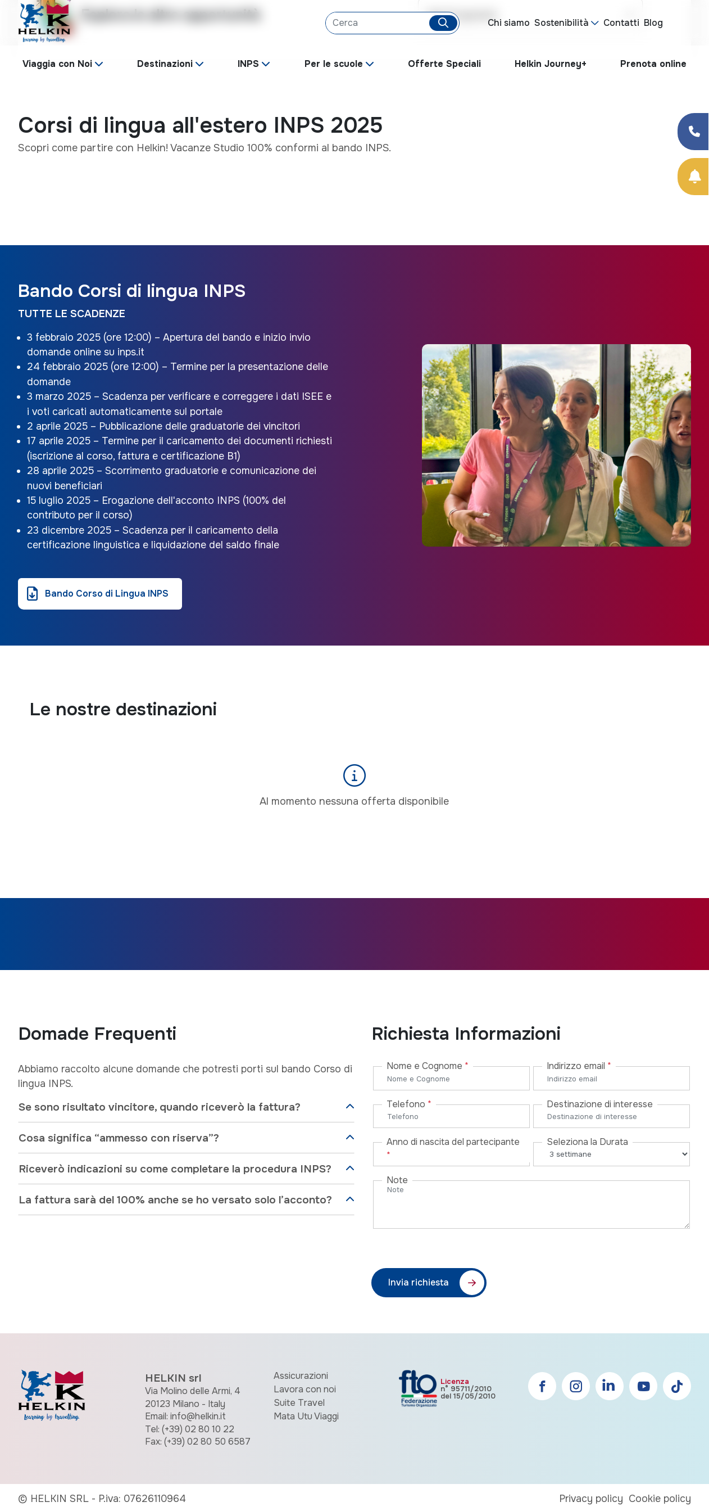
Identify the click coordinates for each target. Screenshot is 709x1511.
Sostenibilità (561, 23)
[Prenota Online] (693, 176)
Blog (653, 23)
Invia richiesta (418, 1282)
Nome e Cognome (428, 1066)
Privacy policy (591, 1498)
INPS (248, 64)
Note (397, 1180)
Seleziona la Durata (587, 1142)
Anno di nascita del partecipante (453, 1148)
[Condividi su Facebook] (693, 131)
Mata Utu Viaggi (306, 1416)
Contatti (621, 23)
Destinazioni (165, 64)
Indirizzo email (579, 1066)
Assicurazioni (301, 1376)
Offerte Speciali (444, 64)
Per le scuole (333, 64)
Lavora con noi (305, 1389)
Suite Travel (299, 1403)
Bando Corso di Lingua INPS (107, 593)
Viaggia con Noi (57, 64)
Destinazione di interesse (600, 1104)
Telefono (409, 1104)
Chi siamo (509, 23)
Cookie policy (660, 1498)
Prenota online (653, 64)
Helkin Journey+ (551, 64)
